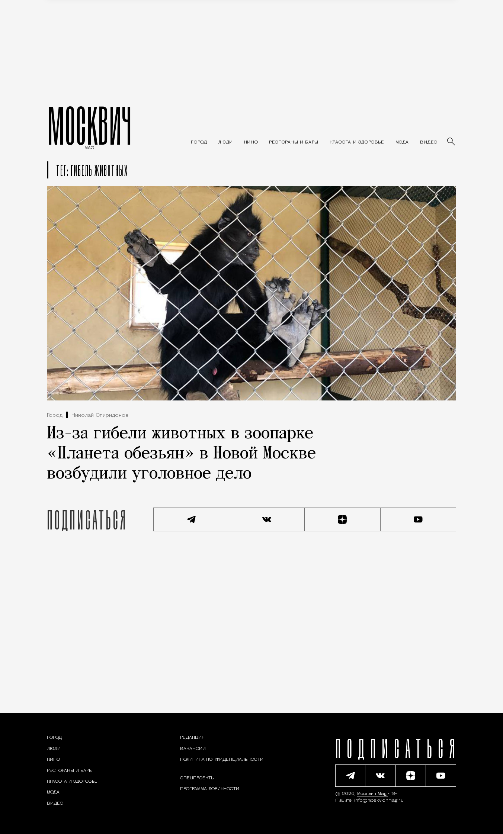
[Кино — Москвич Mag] (251, 142)
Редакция (192, 737)
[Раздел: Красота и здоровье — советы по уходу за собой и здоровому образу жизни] (357, 142)
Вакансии (193, 749)
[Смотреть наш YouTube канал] (418, 519)
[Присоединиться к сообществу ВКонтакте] (267, 519)
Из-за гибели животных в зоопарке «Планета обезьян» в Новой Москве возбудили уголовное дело (181, 454)
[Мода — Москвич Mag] (402, 142)
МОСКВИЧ (89, 125)
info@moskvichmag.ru (379, 800)
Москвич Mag (372, 794)
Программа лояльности (209, 789)
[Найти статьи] (451, 142)
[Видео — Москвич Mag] (429, 142)
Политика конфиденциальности (221, 759)
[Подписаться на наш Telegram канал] (191, 519)
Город (55, 415)
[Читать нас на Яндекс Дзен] (343, 519)
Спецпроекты (197, 778)
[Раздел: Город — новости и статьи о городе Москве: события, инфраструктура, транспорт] (199, 142)
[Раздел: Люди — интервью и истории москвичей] (225, 142)
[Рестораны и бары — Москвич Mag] (293, 142)
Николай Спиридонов (99, 415)
